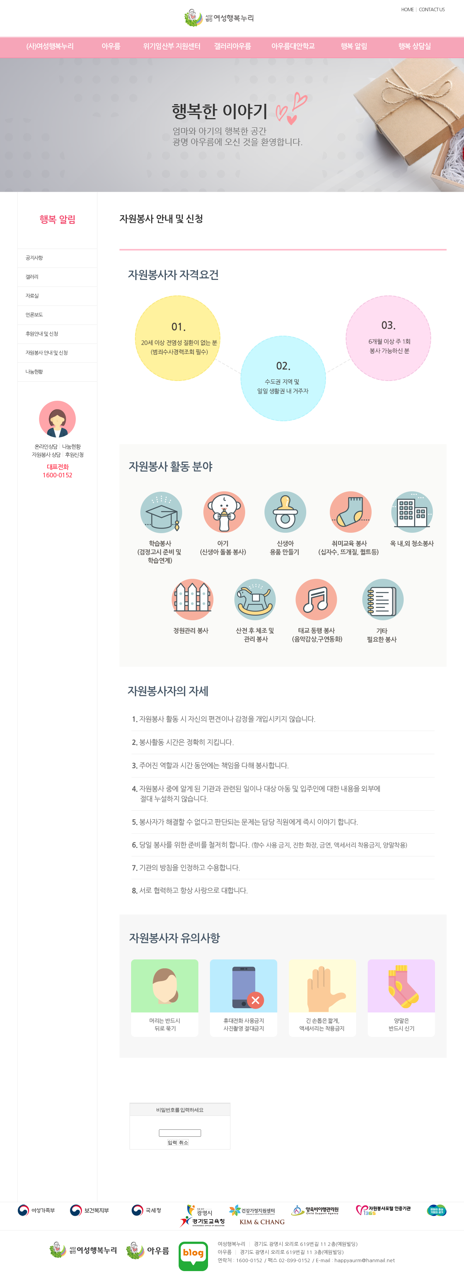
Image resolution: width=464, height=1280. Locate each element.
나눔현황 (71, 447)
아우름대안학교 (293, 46)
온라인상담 (46, 447)
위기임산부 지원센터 (171, 46)
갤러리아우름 (232, 46)
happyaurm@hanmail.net (364, 1260)
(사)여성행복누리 (49, 46)
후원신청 (74, 455)
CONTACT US (432, 9)
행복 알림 (354, 46)
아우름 (111, 46)
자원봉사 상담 (46, 455)
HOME (407, 9)
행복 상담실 (414, 46)
